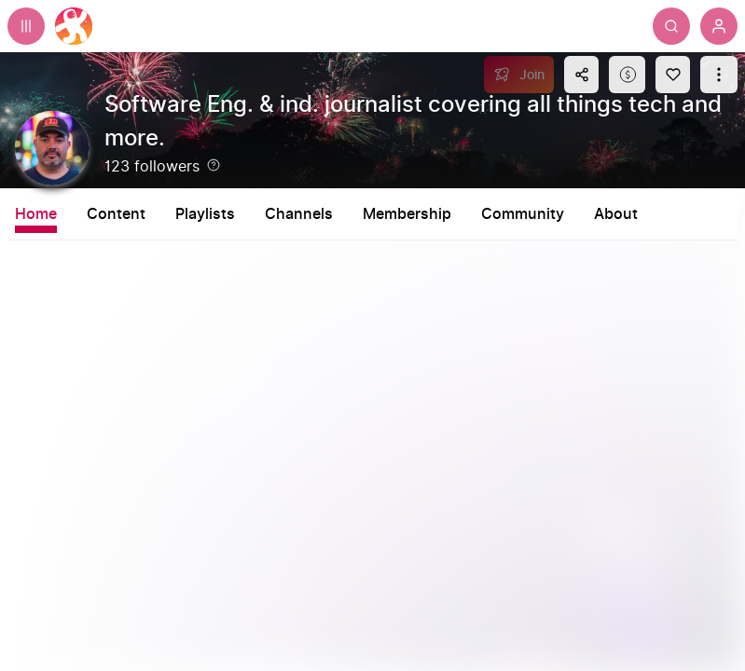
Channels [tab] (299, 214)
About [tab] (616, 214)
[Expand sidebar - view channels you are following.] (26, 26)
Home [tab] (36, 214)
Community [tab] (522, 214)
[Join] (519, 74)
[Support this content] (627, 74)
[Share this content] (581, 74)
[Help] (213, 164)
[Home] (73, 26)
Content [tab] (116, 214)
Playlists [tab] (205, 214)
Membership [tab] (407, 214)
